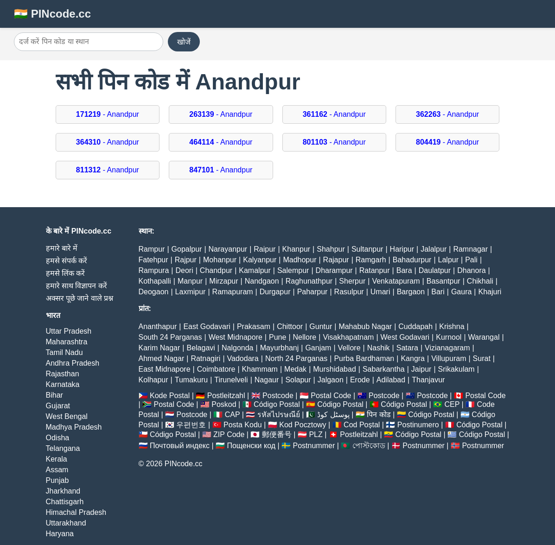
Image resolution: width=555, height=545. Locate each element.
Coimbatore (216, 369)
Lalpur (448, 260)
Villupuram (448, 358)
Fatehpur (153, 260)
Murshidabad (334, 369)
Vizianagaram (447, 348)
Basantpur (443, 281)
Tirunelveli (231, 380)
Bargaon (411, 292)
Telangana (63, 448)
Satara (407, 348)
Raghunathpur (309, 281)
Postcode (277, 395)
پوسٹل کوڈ (333, 414)
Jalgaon (331, 380)
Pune (277, 337)
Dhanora (471, 270)
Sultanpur (367, 249)
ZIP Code (228, 434)
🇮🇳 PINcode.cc (52, 13)
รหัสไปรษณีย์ (278, 414)
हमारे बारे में (62, 248)
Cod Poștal (362, 425)
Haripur (402, 249)
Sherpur (352, 281)
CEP (451, 404)
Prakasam (253, 326)
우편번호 (191, 425)
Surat (482, 358)
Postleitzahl (226, 395)
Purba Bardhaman (364, 358)
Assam (57, 470)
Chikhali (480, 281)
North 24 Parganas (296, 358)
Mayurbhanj (279, 348)
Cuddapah (415, 326)
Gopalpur (187, 249)
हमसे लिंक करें (65, 273)
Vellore (349, 348)
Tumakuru (191, 380)
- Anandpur (107, 114)
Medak (295, 369)
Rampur (152, 249)
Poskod (223, 404)
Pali (471, 260)
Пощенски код (251, 446)
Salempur (293, 270)
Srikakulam (456, 369)
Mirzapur (223, 281)
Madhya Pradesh (74, 427)
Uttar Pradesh (69, 331)
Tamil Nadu (64, 352)
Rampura (154, 270)
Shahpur (331, 249)
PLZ (315, 434)
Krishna (451, 326)
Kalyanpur (259, 260)
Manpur (190, 281)
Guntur (320, 326)
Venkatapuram (396, 281)
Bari (437, 292)
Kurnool (448, 337)
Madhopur (299, 260)
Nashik (378, 348)
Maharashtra (67, 342)
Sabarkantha (384, 369)
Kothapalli (155, 281)
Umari (380, 292)
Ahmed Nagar (162, 358)
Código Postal (277, 404)
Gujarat (58, 406)
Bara (404, 270)
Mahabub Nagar (365, 326)
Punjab (57, 480)
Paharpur (312, 292)
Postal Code (331, 395)
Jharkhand (63, 491)
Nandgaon (262, 281)
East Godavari (206, 326)
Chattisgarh (65, 502)
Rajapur (336, 260)
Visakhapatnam (348, 337)
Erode (360, 380)
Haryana (60, 534)
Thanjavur (428, 380)
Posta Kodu (242, 425)
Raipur (264, 249)
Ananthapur (158, 326)
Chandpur (216, 270)
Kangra (413, 358)
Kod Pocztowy (302, 425)
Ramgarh (371, 260)
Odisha (58, 438)
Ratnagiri (205, 358)
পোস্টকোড (368, 446)
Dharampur (334, 270)
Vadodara (243, 358)
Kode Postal (170, 395)
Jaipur (421, 369)
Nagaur (267, 380)
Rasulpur (349, 292)
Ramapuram (232, 292)
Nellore (305, 337)
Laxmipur (190, 292)
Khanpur (296, 249)
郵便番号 (277, 434)
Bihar (54, 395)
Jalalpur (434, 249)
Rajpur (186, 260)
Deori (184, 270)
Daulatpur (435, 270)
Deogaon (154, 292)
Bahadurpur (412, 260)
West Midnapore (235, 337)
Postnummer (314, 446)
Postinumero (418, 425)
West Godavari (405, 337)
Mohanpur (219, 260)
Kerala (56, 459)
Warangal (484, 337)
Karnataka (63, 384)
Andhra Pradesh (73, 363)
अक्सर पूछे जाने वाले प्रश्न (80, 298)
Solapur (298, 380)
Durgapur (275, 292)
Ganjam (318, 348)
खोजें (184, 42)
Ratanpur (374, 270)
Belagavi (200, 348)
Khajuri (490, 292)
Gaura (461, 292)
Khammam (260, 369)
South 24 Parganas (170, 337)
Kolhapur (153, 380)
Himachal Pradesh (76, 512)
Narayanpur (228, 249)
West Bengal (67, 416)
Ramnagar (470, 249)
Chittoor (290, 326)
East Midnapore (165, 369)
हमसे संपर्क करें (67, 261)
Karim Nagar (159, 348)
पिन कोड (378, 414)
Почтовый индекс (180, 446)
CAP (232, 414)
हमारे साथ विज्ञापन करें (76, 286)
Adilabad (390, 380)
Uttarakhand (66, 523)
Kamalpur (254, 270)
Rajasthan (62, 374)
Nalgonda (238, 348)
